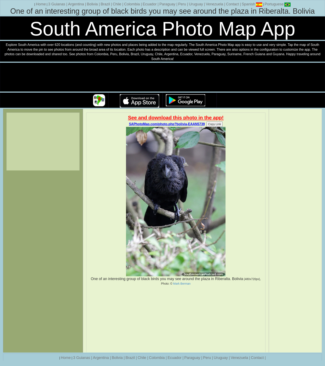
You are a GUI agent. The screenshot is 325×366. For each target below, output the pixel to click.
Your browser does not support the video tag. (162, 77)
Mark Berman (181, 283)
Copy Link (214, 124)
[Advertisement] (176, 319)
